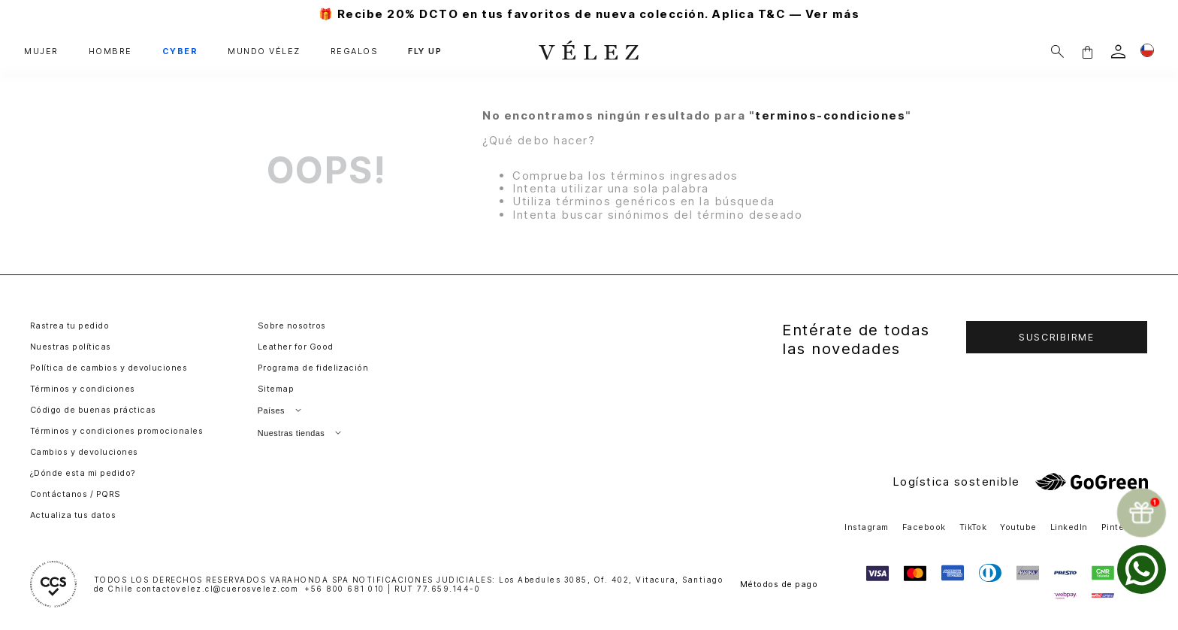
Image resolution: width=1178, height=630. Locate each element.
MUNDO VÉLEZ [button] (264, 51)
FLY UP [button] (425, 51)
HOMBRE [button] (110, 51)
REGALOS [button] (355, 51)
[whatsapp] (1141, 569)
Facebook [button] (924, 527)
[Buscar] (1057, 51)
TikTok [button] (973, 527)
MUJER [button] (41, 51)
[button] (1087, 51)
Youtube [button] (1018, 527)
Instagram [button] (866, 527)
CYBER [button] (180, 51)
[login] (1118, 51)
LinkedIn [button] (1069, 527)
